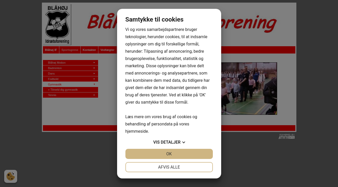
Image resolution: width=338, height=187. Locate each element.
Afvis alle (169, 167)
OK (169, 153)
